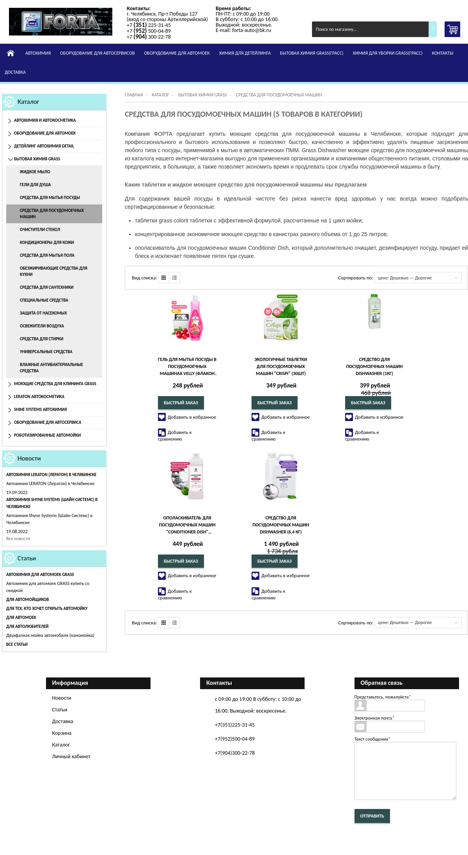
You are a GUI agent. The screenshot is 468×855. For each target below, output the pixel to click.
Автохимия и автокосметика (45, 120)
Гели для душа (35, 184)
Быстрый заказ (181, 402)
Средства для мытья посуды (50, 197)
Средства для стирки (41, 338)
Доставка (15, 72)
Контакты (442, 53)
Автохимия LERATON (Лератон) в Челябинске (51, 474)
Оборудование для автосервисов (97, 53)
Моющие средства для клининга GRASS (55, 383)
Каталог (28, 102)
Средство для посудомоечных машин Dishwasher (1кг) (374, 366)
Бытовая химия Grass (37, 159)
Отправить (372, 816)
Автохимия (38, 53)
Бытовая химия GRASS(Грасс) (311, 53)
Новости (29, 458)
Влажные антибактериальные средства (51, 367)
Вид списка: (144, 278)
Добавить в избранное (192, 417)
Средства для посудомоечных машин (52, 213)
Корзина (62, 733)
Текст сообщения (372, 739)
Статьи (27, 558)
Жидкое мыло (35, 171)
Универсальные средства (46, 351)
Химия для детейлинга (245, 53)
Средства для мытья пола (47, 255)
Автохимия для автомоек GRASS (40, 574)
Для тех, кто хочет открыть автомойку (46, 608)
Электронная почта (375, 718)
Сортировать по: (355, 278)
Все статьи (17, 644)
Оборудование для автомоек (176, 53)
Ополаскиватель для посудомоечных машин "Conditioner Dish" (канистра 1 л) (187, 525)
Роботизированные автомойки (47, 435)
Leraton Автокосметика (39, 396)
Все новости (18, 538)
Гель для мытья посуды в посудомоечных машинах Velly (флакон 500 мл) (187, 367)
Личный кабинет (71, 756)
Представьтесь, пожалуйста (383, 697)
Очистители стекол (40, 229)
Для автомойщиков (27, 599)
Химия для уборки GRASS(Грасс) (388, 53)
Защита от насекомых (43, 313)
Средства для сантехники (47, 287)
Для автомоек (21, 617)
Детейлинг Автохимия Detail (44, 146)
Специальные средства (44, 300)
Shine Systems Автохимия (40, 409)
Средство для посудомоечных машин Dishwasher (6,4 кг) (280, 525)
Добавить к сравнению (175, 435)
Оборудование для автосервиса (48, 422)
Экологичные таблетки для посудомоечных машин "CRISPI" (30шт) (281, 366)
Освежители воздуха (42, 326)
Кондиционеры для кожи (47, 242)
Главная (134, 95)
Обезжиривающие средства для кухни (53, 271)
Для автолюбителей (27, 626)
